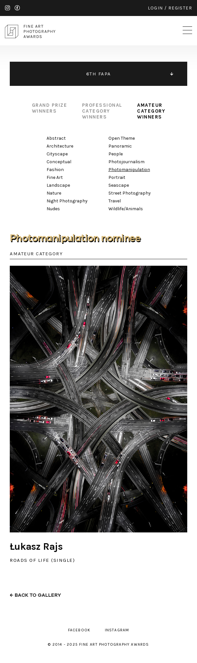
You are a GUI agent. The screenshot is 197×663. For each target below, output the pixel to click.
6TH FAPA (98, 74)
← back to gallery (35, 595)
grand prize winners (49, 108)
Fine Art (55, 177)
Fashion (55, 169)
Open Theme (121, 138)
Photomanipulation (129, 169)
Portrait (116, 177)
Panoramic (120, 146)
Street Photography (129, 193)
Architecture (60, 146)
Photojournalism (126, 162)
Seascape (118, 185)
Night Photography (67, 201)
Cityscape (57, 154)
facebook (17, 7)
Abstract (56, 138)
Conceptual (59, 162)
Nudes (53, 209)
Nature (54, 193)
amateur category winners (151, 111)
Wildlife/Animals (125, 209)
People (115, 154)
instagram (7, 7)
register (180, 8)
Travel (114, 201)
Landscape (58, 185)
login (155, 8)
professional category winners (102, 111)
